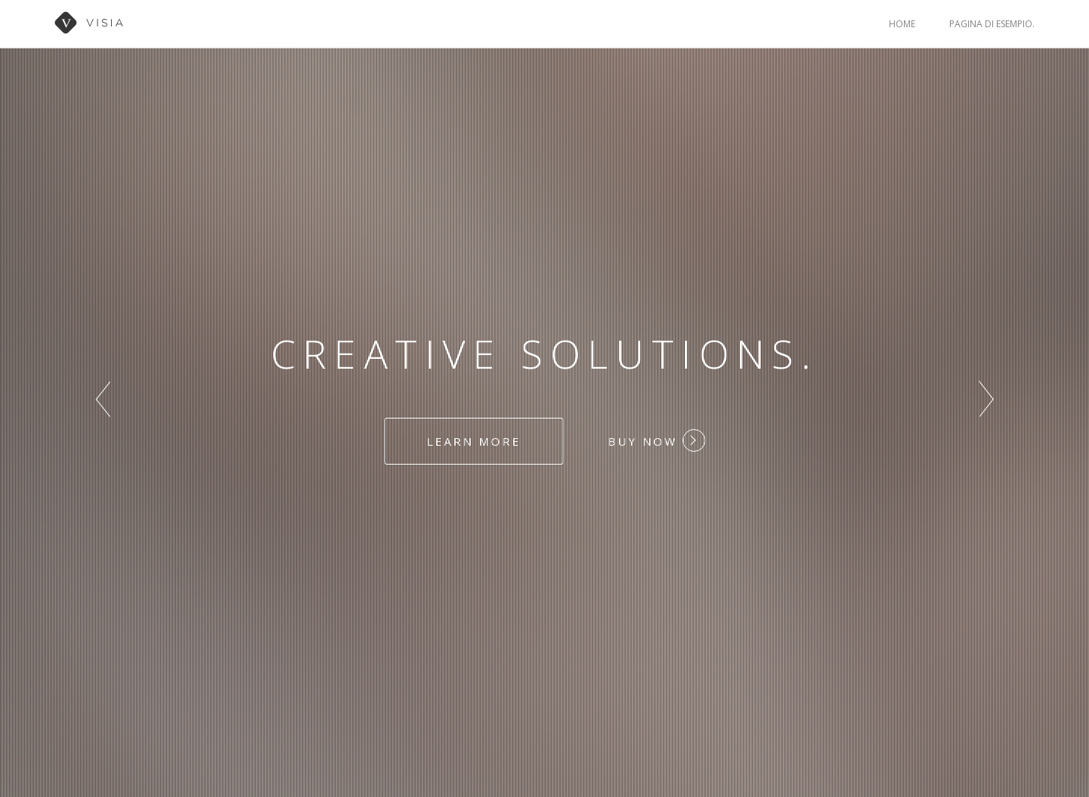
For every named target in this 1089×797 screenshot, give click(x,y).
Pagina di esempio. (992, 23)
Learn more (474, 441)
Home (902, 23)
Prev (102, 399)
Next (986, 399)
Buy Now (656, 440)
